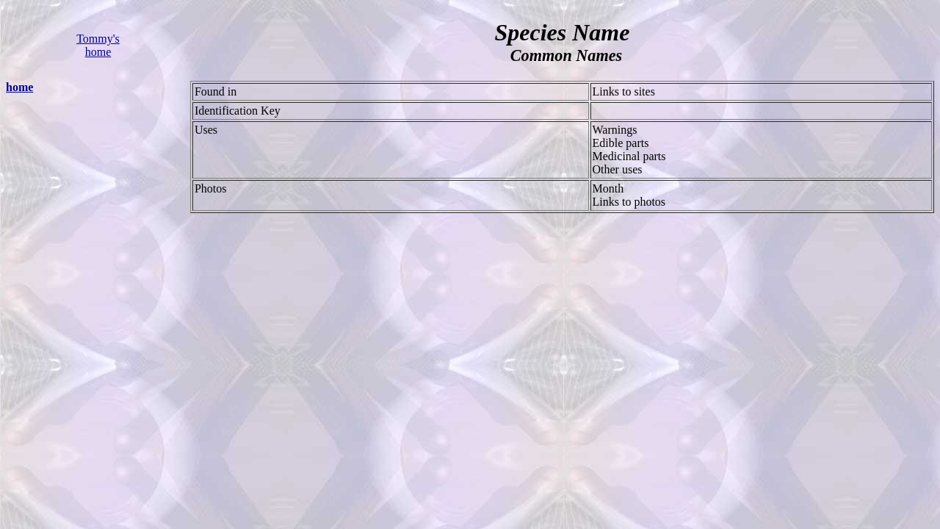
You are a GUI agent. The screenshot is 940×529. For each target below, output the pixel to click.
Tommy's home (98, 45)
